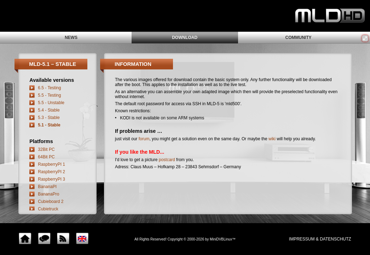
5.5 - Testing (49, 95)
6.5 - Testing (49, 87)
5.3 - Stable (48, 117)
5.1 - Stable (49, 125)
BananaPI (47, 186)
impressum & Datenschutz (320, 239)
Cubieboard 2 (50, 201)
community (298, 37)
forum (144, 138)
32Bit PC (46, 149)
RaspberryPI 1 (51, 164)
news (71, 37)
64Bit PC (46, 156)
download (184, 37)
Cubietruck (48, 208)
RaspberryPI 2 (51, 171)
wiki (272, 138)
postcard (167, 159)
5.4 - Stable (48, 110)
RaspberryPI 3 (51, 179)
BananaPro (48, 194)
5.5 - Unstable (51, 102)
